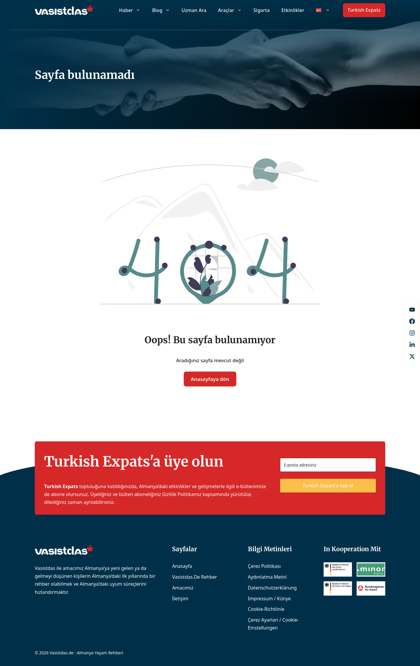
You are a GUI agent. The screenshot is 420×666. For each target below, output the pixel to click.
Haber (132, 10)
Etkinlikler (293, 10)
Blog (164, 10)
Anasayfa (182, 566)
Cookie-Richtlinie (266, 609)
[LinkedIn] (412, 345)
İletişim (180, 598)
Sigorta (262, 10)
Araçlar (233, 10)
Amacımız (182, 588)
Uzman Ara (194, 10)
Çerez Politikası (264, 566)
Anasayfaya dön (210, 379)
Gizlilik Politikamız (181, 494)
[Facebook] (412, 310)
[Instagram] (412, 333)
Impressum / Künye (269, 598)
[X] (412, 356)
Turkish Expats (364, 10)
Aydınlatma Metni (267, 577)
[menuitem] (323, 10)
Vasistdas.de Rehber (194, 577)
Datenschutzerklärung (272, 588)
